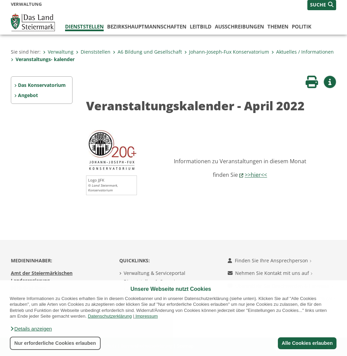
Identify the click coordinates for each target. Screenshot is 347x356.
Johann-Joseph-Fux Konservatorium (226, 52)
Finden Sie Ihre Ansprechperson (269, 260)
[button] (31, 329)
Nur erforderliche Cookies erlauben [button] (55, 343)
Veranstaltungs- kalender (43, 59)
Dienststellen (84, 26)
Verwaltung (58, 52)
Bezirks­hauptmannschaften (146, 26)
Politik (301, 26)
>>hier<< (256, 175)
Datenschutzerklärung (110, 316)
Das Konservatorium (42, 85)
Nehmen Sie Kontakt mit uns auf (270, 273)
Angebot (28, 95)
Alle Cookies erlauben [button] (307, 343)
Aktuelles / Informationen (302, 52)
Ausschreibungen (239, 26)
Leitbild (200, 26)
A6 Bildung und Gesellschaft (147, 52)
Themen (277, 26)
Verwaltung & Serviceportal (154, 273)
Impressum (147, 316)
